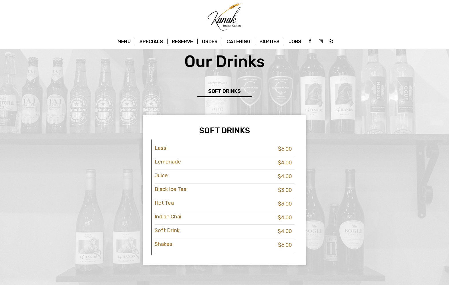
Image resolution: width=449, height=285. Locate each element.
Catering (239, 41)
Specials (151, 41)
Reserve (182, 41)
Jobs (294, 41)
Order (210, 41)
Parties (269, 41)
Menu (124, 41)
